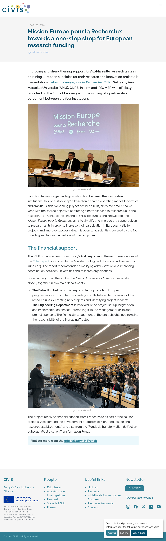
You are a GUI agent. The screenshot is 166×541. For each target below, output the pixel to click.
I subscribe (134, 488)
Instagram (128, 504)
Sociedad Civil (56, 503)
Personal (52, 499)
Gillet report (40, 261)
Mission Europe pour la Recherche (76, 82)
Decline (124, 532)
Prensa (51, 507)
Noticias (93, 487)
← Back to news (36, 25)
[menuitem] (64, 487)
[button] (161, 5)
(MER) (107, 82)
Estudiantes (54, 487)
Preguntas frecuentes (101, 503)
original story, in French (80, 441)
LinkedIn (151, 504)
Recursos (93, 491)
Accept (112, 532)
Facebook (135, 504)
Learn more (139, 532)
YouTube (158, 504)
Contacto (93, 507)
